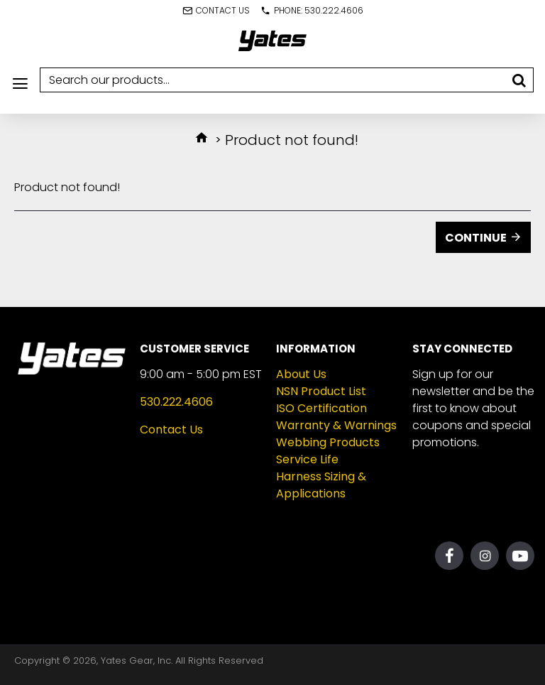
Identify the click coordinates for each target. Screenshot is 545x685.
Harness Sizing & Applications (321, 485)
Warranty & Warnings (336, 425)
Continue (476, 238)
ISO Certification (321, 408)
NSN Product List (321, 391)
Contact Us (171, 429)
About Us (301, 374)
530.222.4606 (176, 402)
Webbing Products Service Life (328, 451)
